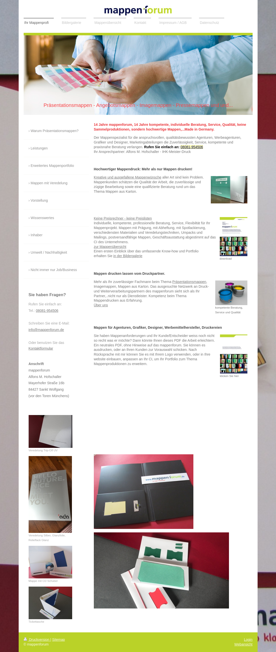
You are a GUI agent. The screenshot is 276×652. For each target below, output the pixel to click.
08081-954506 (191, 147)
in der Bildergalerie (127, 256)
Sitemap (58, 640)
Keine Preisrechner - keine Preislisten (123, 218)
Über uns (101, 305)
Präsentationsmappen (189, 282)
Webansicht (243, 644)
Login (248, 640)
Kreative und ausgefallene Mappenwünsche (128, 177)
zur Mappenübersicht (110, 247)
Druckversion (37, 640)
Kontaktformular (41, 348)
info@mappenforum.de (46, 330)
